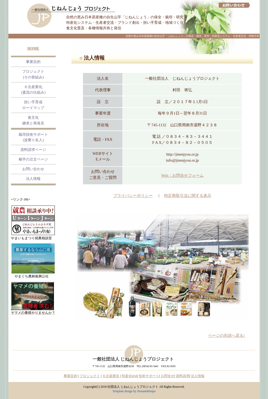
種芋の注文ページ (33, 159)
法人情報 (33, 178)
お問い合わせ (33, 169)
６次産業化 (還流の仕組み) (33, 90)
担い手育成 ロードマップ (33, 105)
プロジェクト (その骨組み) (33, 74)
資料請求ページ (33, 149)
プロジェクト (90, 376)
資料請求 (182, 376)
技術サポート (149, 376)
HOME (33, 48)
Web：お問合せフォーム (182, 175)
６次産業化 (110, 376)
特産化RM (129, 376)
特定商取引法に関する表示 (187, 195)
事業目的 (33, 62)
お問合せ (167, 376)
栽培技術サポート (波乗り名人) (33, 137)
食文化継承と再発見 (33, 120)
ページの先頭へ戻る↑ (226, 335)
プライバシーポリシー (133, 195)
